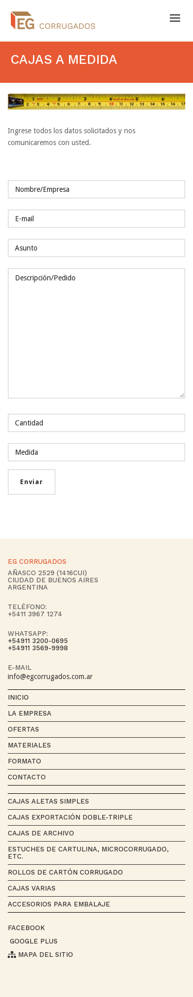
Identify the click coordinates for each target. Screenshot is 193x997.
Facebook (26, 928)
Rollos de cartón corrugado (65, 872)
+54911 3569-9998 (38, 648)
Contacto (27, 777)
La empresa (29, 713)
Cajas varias (32, 888)
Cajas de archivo (41, 833)
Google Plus (33, 941)
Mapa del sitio (40, 954)
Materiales (29, 745)
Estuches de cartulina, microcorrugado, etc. (88, 852)
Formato (24, 761)
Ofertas (23, 729)
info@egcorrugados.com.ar (50, 676)
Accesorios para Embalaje (59, 904)
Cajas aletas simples (48, 801)
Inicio (18, 697)
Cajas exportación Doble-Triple (70, 817)
